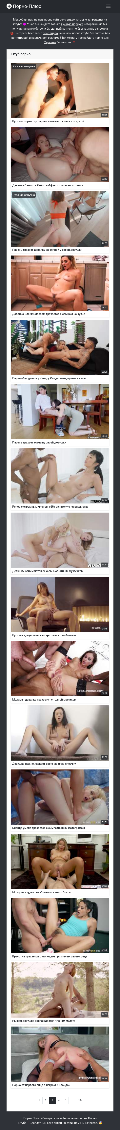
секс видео (50, 33)
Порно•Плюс (24, 6)
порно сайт (51, 19)
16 (80, 1100)
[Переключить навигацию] (108, 6)
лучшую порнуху (72, 24)
